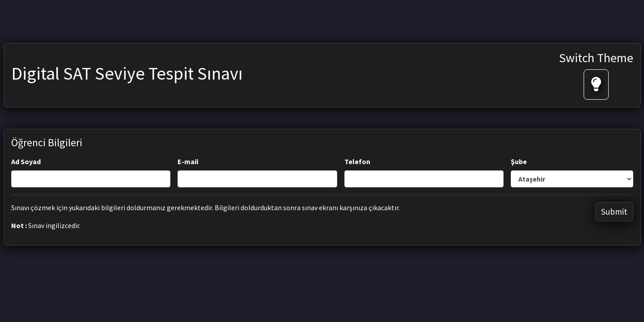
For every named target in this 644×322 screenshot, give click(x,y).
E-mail (188, 161)
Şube (519, 161)
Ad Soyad (26, 161)
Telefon (357, 161)
